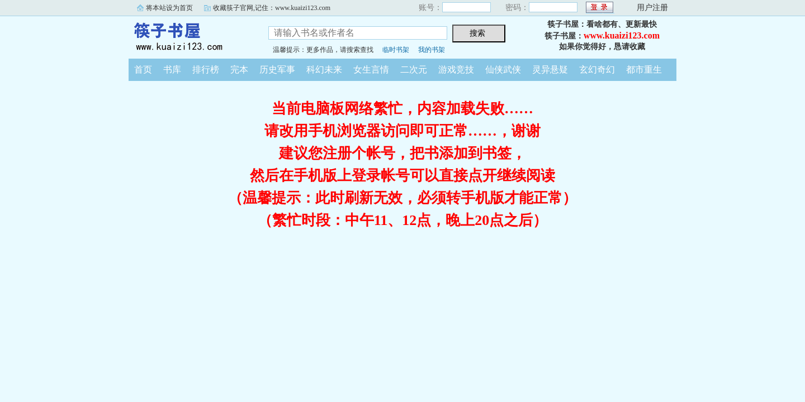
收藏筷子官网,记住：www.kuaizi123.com (271, 8)
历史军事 (277, 69)
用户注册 (652, 7)
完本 (239, 69)
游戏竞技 (456, 69)
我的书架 (431, 50)
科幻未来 (324, 69)
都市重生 (644, 69)
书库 (172, 69)
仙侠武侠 (503, 69)
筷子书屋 (190, 35)
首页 (143, 69)
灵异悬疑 (550, 69)
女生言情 (371, 69)
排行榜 (205, 69)
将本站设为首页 (169, 8)
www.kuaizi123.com (622, 35)
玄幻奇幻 (597, 69)
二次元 (413, 69)
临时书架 (395, 50)
